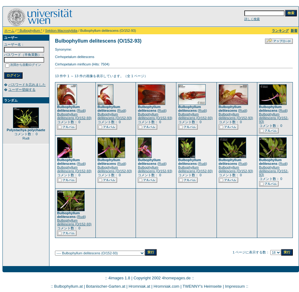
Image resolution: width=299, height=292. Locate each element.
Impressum (235, 286)
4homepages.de (176, 278)
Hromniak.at (139, 286)
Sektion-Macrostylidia (61, 30)
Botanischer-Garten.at (105, 286)
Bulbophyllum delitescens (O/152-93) (74, 116)
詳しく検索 (252, 19)
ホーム (9, 30)
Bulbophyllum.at (68, 286)
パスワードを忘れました (27, 84)
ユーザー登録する (22, 89)
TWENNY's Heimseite (202, 286)
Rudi (81, 110)
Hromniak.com (166, 286)
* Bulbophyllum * (29, 30)
